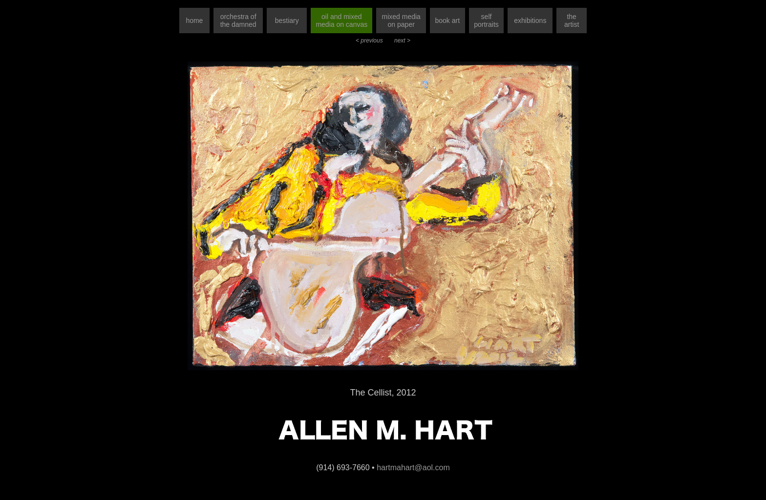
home (194, 20)
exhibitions (530, 20)
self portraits (486, 20)
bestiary (287, 20)
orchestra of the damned (238, 20)
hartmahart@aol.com (413, 467)
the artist (571, 20)
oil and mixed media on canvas (341, 20)
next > (402, 40)
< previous (370, 40)
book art (447, 20)
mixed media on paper (401, 20)
